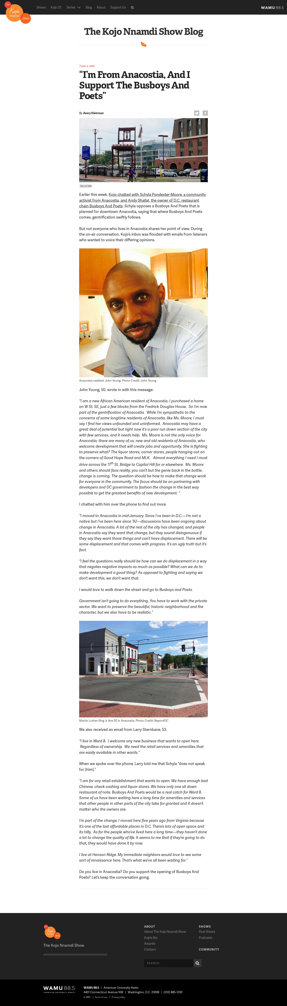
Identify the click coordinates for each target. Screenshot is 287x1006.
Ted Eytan (86, 185)
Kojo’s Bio (150, 937)
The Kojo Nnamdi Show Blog (143, 31)
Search (196, 963)
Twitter (196, 113)
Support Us (118, 7)
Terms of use (101, 997)
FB (205, 113)
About (101, 7)
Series (71, 7)
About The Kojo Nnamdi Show (165, 931)
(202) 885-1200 (173, 992)
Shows (41, 7)
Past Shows (207, 931)
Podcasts (205, 937)
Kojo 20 (56, 7)
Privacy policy (118, 997)
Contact (150, 949)
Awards (149, 943)
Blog (89, 7)
